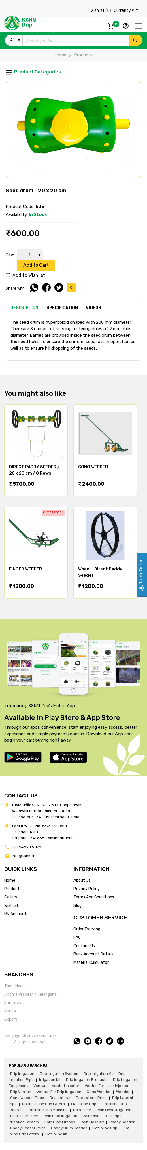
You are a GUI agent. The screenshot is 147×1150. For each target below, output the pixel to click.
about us (82, 880)
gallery (10, 897)
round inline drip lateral (44, 1104)
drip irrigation (22, 1073)
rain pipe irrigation (60, 1116)
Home (60, 55)
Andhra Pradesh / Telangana (30, 994)
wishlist (11, 905)
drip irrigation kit (98, 1073)
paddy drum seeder (69, 1128)
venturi (39, 1086)
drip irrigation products (87, 1079)
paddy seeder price (28, 1128)
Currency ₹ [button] (124, 10)
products (13, 888)
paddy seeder (122, 1122)
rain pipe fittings (59, 1122)
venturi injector (65, 1086)
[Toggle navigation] (139, 26)
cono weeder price (27, 1098)
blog (78, 905)
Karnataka (14, 1002)
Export (10, 1019)
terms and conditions (94, 897)
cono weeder (99, 1092)
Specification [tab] (62, 307)
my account (15, 913)
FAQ (77, 937)
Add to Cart (36, 265)
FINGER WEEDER (25, 569)
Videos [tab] (93, 307)
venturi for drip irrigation (59, 1092)
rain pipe (91, 1116)
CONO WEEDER (93, 466)
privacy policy (87, 888)
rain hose (82, 1110)
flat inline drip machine (47, 1110)
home (9, 880)
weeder (123, 1092)
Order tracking (87, 929)
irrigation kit (50, 1079)
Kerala (10, 1011)
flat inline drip (83, 1104)
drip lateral (60, 1098)
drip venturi (20, 1092)
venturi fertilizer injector (107, 1086)
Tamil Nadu (14, 986)
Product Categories (33, 72)
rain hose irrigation (114, 1110)
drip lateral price (91, 1098)
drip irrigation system (59, 1073)
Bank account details (94, 954)
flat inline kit (56, 1134)
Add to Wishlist (25, 275)
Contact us (84, 945)
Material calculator (91, 962)
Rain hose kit (92, 1122)
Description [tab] (24, 307)
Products (79, 55)
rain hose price (24, 1116)
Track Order (141, 575)
